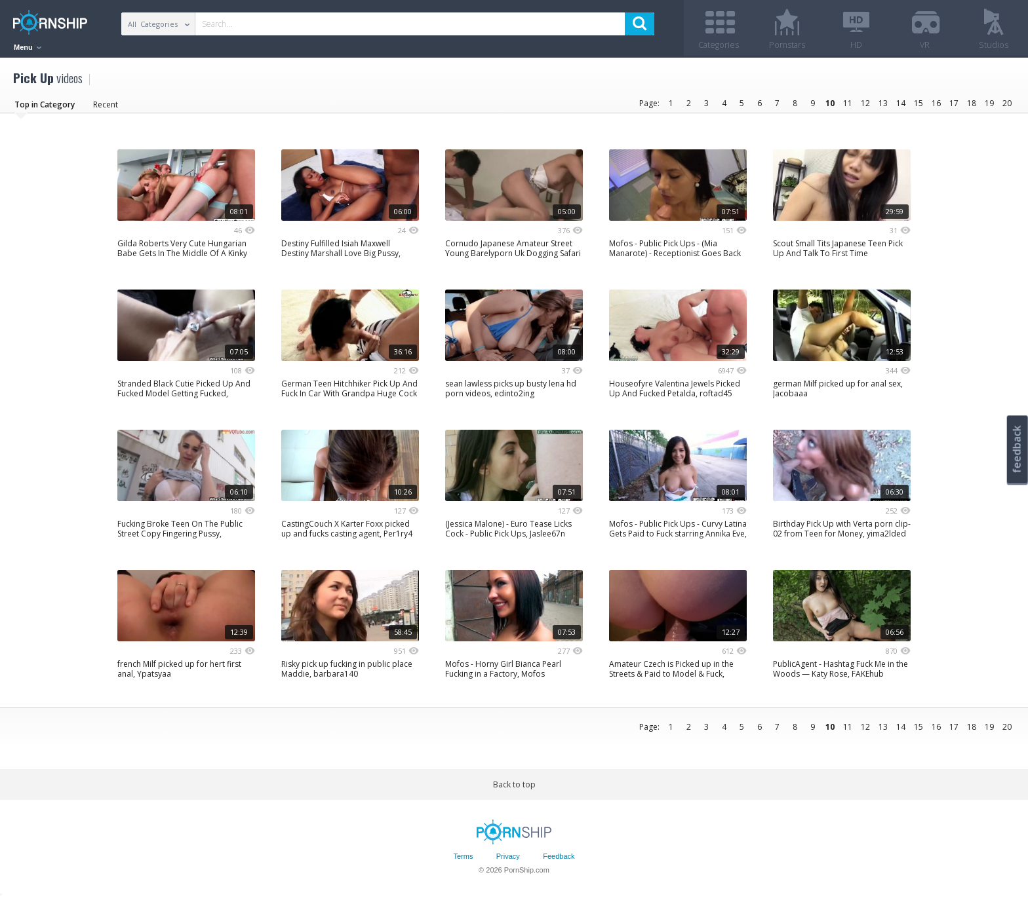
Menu (27, 47)
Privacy (508, 860)
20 (1007, 106)
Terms (463, 860)
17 (954, 106)
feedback (1017, 449)
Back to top (514, 787)
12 (865, 106)
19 (989, 106)
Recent (105, 107)
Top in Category (44, 107)
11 (847, 106)
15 (918, 106)
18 (971, 106)
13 (883, 106)
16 (936, 106)
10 (830, 106)
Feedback (558, 860)
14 (900, 106)
